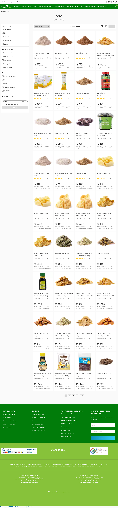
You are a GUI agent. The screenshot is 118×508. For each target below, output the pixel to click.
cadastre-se (19, 2)
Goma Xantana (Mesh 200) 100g (63, 174)
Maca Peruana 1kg (81, 173)
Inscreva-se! (102, 438)
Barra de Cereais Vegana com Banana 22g (62, 94)
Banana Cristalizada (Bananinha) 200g (82, 134)
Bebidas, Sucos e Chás (29, 7)
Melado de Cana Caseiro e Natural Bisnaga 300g (42, 294)
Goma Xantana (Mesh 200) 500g (42, 134)
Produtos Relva (89, 7)
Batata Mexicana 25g (104, 173)
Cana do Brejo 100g (103, 253)
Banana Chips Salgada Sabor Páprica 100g (104, 335)
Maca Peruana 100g (82, 93)
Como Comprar (36, 421)
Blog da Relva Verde (9, 414)
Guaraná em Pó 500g (82, 53)
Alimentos (15, 7)
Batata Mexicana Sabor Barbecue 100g (83, 214)
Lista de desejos (66, 437)
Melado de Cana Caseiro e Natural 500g (105, 134)
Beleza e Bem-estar (45, 7)
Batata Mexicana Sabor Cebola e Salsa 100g (41, 254)
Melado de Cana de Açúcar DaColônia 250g (42, 375)
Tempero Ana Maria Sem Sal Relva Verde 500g (63, 335)
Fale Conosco (7, 427)
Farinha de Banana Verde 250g (42, 54)
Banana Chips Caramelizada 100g (84, 335)
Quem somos (7, 418)
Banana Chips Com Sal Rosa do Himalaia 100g (64, 294)
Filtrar (15, 108)
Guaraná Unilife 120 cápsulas (103, 94)
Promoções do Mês (67, 414)
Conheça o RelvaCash (68, 417)
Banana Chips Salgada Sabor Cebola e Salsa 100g (84, 294)
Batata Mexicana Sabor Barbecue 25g (62, 214)
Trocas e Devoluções (38, 430)
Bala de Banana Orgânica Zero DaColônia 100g (63, 375)
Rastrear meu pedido (67, 433)
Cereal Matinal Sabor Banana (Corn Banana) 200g (105, 54)
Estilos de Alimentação (74, 7)
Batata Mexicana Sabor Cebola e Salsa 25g (104, 214)
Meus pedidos (65, 430)
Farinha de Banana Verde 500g (42, 174)
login (11, 2)
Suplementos (101, 7)
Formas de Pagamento (39, 418)
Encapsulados (59, 7)
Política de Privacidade (39, 427)
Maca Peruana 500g (61, 133)
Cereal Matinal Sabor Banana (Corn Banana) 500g (105, 294)
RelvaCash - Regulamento (69, 420)
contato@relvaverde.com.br (30, 466)
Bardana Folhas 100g (62, 253)
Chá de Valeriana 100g (104, 374)
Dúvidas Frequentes (38, 414)
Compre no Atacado (9, 424)
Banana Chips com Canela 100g (42, 335)
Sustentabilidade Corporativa (11, 421)
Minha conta (65, 427)
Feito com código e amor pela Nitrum (59, 492)
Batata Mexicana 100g (41, 213)
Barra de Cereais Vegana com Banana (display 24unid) (41, 94)
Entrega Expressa (37, 424)
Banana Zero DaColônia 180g (83, 375)
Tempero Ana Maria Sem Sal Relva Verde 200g (84, 254)
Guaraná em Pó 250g (61, 53)
